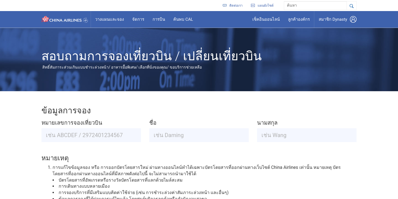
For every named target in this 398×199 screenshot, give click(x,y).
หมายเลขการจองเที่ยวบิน (71, 122)
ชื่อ (152, 122)
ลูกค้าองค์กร (299, 19)
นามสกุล (267, 122)
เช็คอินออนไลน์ (266, 19)
